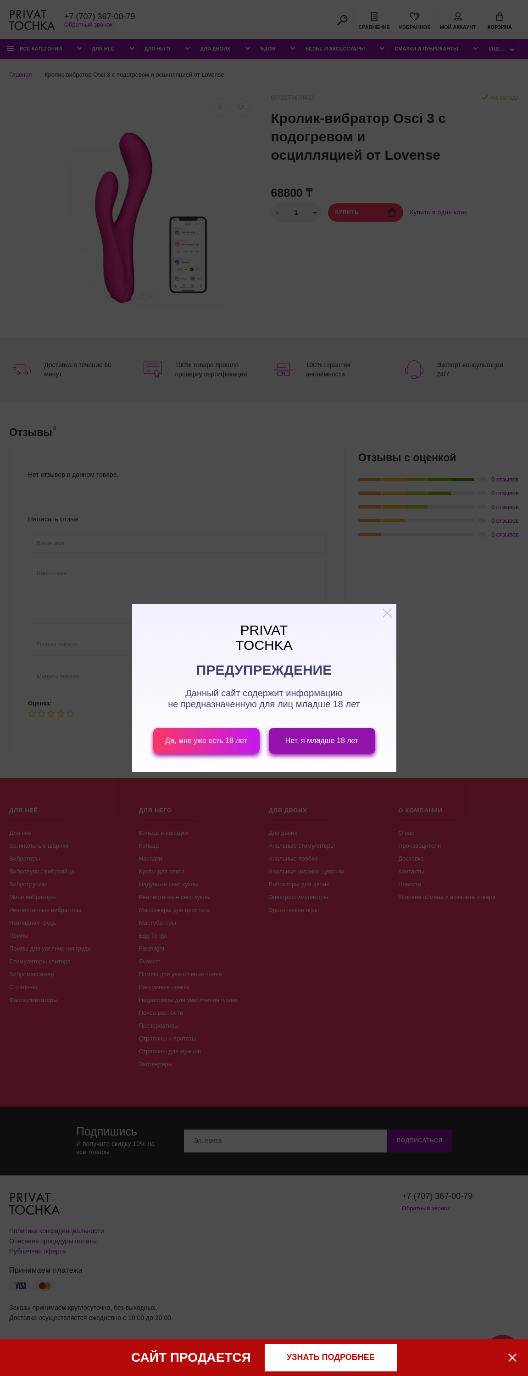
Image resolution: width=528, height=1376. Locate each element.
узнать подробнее (331, 1357)
